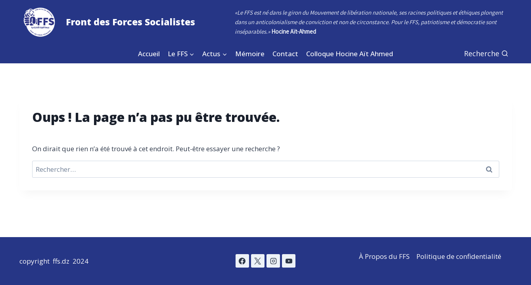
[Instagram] (273, 261)
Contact (285, 53)
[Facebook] (242, 261)
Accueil (149, 53)
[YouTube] (288, 261)
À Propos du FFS (384, 256)
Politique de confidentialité (458, 256)
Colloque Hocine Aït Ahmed (349, 53)
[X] (258, 261)
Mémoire (250, 53)
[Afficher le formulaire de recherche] (486, 53)
